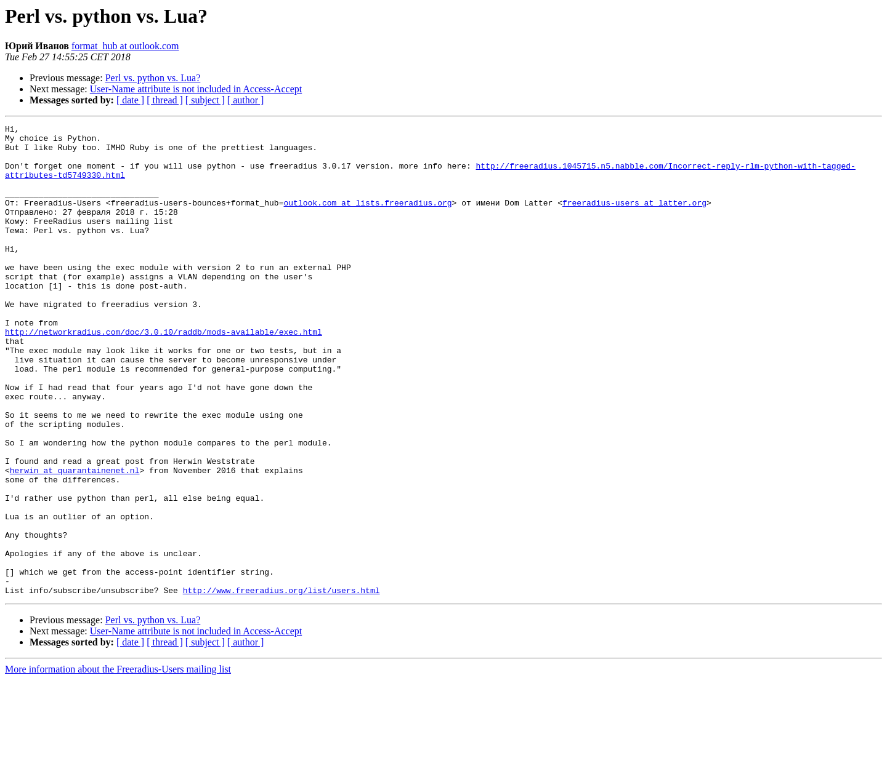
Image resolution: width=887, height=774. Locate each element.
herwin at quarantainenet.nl (75, 540)
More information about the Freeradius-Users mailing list (118, 763)
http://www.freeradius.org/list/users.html (281, 684)
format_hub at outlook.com (125, 46)
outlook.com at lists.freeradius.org (367, 219)
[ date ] (130, 100)
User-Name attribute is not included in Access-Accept (196, 89)
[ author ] (245, 100)
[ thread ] (165, 100)
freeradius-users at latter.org (634, 219)
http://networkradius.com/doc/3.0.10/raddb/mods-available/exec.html (163, 374)
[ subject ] (205, 100)
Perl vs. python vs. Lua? (153, 78)
